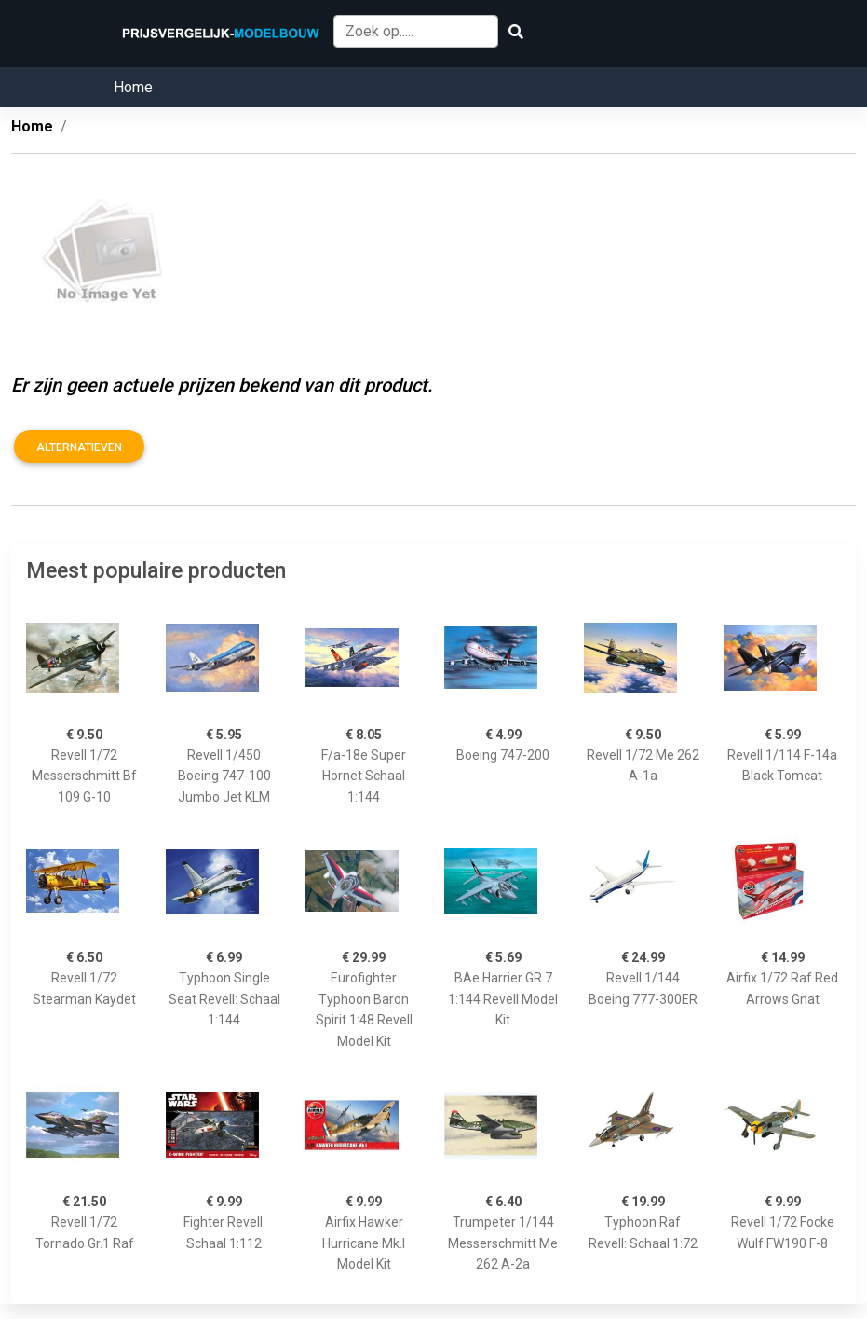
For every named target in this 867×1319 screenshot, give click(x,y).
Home (133, 87)
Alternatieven (79, 447)
